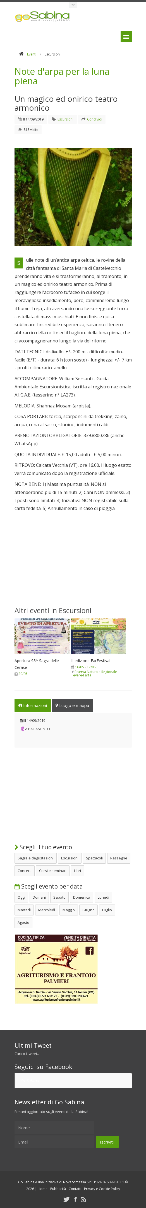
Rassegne (118, 857)
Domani (39, 896)
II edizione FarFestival (90, 660)
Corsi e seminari (52, 870)
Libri (77, 870)
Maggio (69, 909)
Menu (126, 36)
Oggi (21, 896)
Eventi (31, 54)
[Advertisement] (73, 567)
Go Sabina (29, 1080)
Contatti (75, 1188)
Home (42, 1188)
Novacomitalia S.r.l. (78, 1181)
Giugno (88, 909)
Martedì (24, 909)
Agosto (23, 921)
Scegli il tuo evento (43, 846)
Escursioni (69, 857)
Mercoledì (46, 909)
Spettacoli (94, 857)
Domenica (81, 896)
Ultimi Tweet (33, 1044)
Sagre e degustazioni (36, 857)
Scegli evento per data (49, 886)
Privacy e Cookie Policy (102, 1188)
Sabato (59, 896)
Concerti (25, 870)
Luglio (107, 909)
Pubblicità (58, 1188)
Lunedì (103, 896)
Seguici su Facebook (43, 1066)
